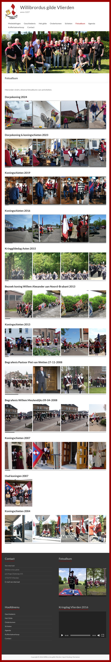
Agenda (92, 23)
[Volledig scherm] (103, 635)
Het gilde (43, 23)
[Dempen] (98, 635)
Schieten (69, 23)
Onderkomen (56, 23)
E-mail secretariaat (12, 582)
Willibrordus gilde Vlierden (46, 7)
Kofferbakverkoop (16, 27)
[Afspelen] (62, 635)
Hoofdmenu (12, 607)
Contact (30, 27)
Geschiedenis (30, 23)
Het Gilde (8, 618)
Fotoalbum (81, 23)
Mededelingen (14, 23)
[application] (82, 624)
